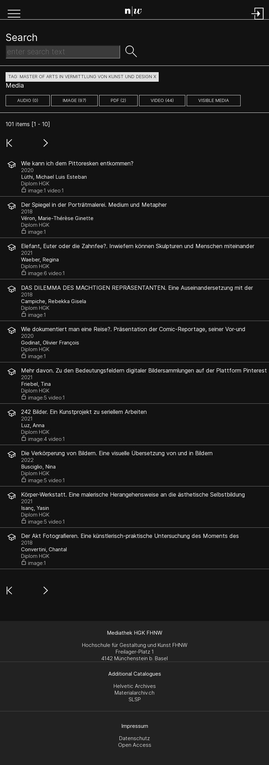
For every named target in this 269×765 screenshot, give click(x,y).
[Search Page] (136, 12)
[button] (14, 14)
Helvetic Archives (134, 686)
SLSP (135, 699)
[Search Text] (63, 52)
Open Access (134, 745)
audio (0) (27, 100)
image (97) (74, 100)
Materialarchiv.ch (134, 692)
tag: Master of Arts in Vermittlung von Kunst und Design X (82, 76)
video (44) (162, 100)
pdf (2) (118, 100)
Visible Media (213, 100)
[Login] (257, 20)
